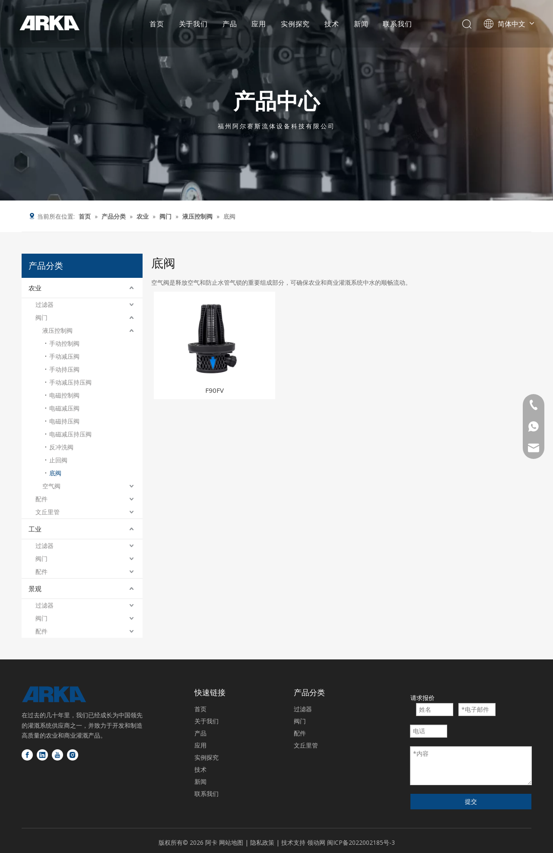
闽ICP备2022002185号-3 (361, 842)
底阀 (55, 473)
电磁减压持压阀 (70, 434)
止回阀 (58, 460)
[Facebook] (27, 755)
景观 (35, 588)
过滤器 (44, 304)
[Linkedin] (42, 755)
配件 (41, 499)
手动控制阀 (64, 343)
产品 (229, 24)
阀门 (41, 317)
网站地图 (231, 842)
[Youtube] (57, 755)
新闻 (361, 24)
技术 (331, 24)
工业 (35, 529)
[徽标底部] (54, 694)
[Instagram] (72, 755)
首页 (156, 24)
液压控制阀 (57, 330)
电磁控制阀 (64, 395)
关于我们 (193, 24)
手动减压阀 (64, 356)
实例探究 (295, 24)
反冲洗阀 (61, 447)
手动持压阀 (64, 369)
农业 (35, 287)
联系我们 (397, 24)
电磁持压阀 (64, 421)
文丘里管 (47, 512)
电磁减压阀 (64, 408)
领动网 (316, 842)
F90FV (214, 390)
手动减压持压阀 (70, 382)
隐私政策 (263, 842)
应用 (258, 24)
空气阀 (51, 486)
